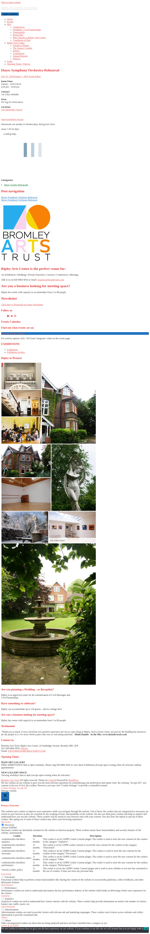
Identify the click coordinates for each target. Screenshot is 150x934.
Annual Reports (20, 56)
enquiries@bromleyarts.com (51, 279)
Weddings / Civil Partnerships (27, 29)
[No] (2, 932)
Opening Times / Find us (18, 64)
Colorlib (52, 780)
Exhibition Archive (16, 352)
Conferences (19, 27)
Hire (9, 24)
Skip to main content (11, 2)
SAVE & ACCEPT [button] (10, 925)
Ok (146, 929)
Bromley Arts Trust (10, 780)
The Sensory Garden (22, 48)
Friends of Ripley (21, 45)
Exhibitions (12, 349)
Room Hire (18, 35)
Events (10, 22)
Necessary (9, 825)
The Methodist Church (11, 109)
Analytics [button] (5, 896)
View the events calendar (13, 333)
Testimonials (19, 32)
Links (9, 61)
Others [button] (4, 917)
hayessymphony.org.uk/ (12, 119)
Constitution (18, 53)
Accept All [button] (22, 788)
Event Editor (35, 76)
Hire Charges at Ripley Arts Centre (29, 37)
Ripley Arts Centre (16, 43)
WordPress (73, 780)
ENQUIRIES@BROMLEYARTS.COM (27, 751)
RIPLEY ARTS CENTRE (19, 8)
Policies (16, 58)
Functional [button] (6, 874)
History (16, 51)
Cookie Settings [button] (8, 788)
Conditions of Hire (21, 40)
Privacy (24, 748)
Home (10, 19)
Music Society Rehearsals (16, 185)
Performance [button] (7, 885)
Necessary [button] (6, 822)
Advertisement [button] (8, 906)
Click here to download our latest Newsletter (22, 304)
